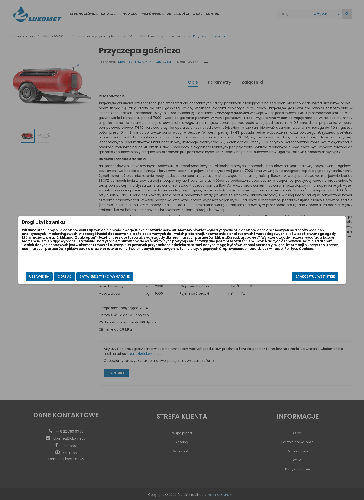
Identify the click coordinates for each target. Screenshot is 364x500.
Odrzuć (115, 276)
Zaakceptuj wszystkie (264, 276)
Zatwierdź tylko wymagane (155, 276)
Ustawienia (90, 276)
